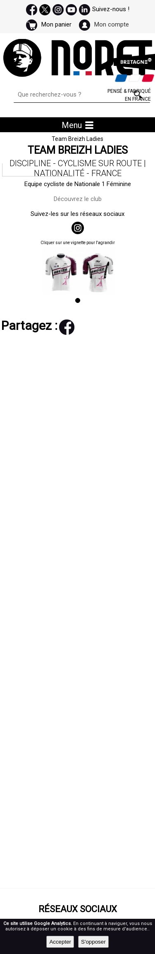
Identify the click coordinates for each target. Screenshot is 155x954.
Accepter (60, 942)
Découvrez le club (78, 199)
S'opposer (93, 942)
